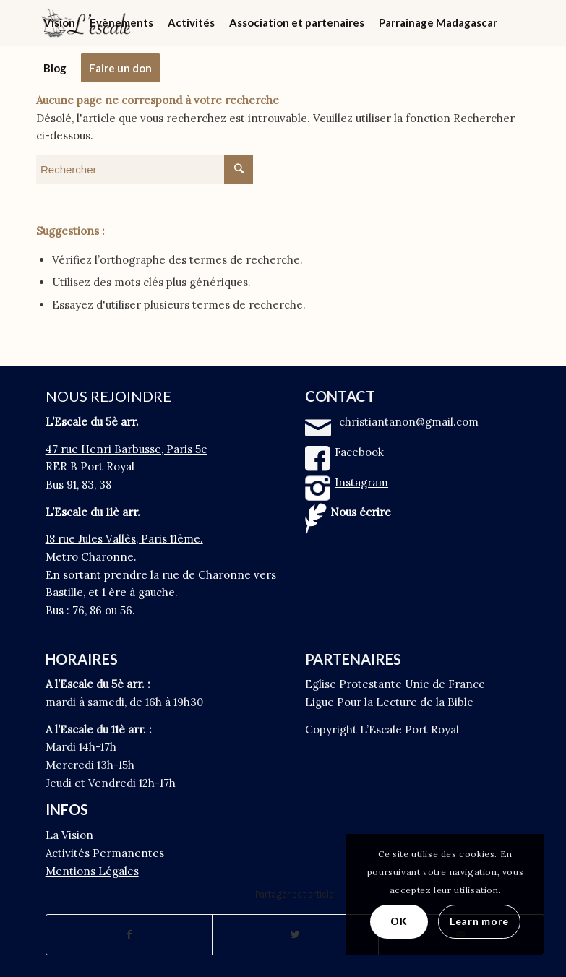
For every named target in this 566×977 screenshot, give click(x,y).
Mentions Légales (92, 871)
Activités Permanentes (105, 853)
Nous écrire (360, 512)
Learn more (479, 921)
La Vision (69, 835)
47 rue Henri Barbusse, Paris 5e (126, 449)
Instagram (361, 482)
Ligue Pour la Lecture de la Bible (389, 702)
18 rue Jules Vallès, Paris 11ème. (124, 539)
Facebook (359, 452)
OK (398, 921)
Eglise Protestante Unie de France (395, 684)
